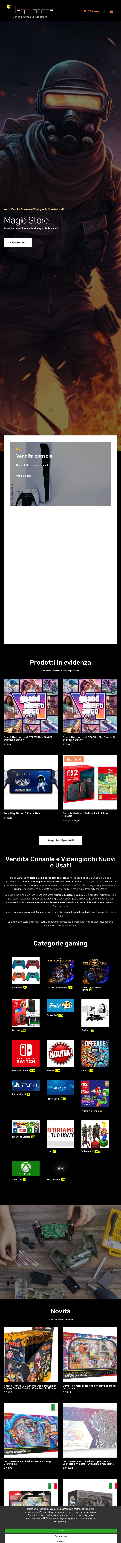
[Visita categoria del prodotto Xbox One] (26, 1171)
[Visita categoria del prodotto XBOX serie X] (60, 1171)
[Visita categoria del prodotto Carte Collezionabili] (60, 973)
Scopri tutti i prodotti (60, 840)
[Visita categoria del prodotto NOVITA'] (60, 1056)
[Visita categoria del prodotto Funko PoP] (60, 1008)
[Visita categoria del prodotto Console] (26, 1015)
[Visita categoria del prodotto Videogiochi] (95, 1137)
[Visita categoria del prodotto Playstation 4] (26, 1088)
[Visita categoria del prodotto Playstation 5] (60, 1090)
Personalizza (61, 1536)
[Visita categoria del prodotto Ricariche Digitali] (26, 1129)
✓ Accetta (61, 1530)
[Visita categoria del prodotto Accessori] (26, 973)
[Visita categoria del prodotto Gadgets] (95, 1015)
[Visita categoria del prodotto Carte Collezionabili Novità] (95, 974)
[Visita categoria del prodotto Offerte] (95, 1056)
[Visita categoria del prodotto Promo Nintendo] (95, 1096)
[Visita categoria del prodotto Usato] (60, 1137)
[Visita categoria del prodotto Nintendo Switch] (26, 1056)
